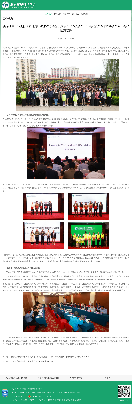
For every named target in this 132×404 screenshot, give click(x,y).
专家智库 (51, 400)
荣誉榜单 (66, 14)
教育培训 (60, 400)
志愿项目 (84, 14)
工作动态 (48, 14)
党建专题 (69, 400)
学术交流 (23, 400)
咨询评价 (42, 400)
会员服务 (78, 400)
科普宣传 (33, 400)
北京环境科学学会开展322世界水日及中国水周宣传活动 (33, 361)
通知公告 (75, 14)
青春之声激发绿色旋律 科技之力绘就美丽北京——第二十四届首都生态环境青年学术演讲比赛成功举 (51, 357)
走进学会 (14, 400)
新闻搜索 (57, 14)
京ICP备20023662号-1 (18, 396)
